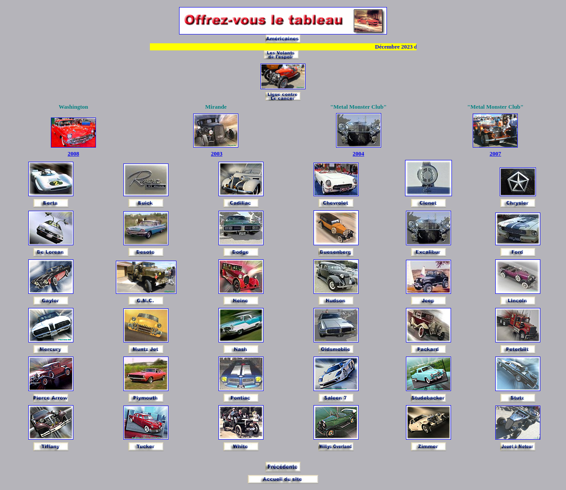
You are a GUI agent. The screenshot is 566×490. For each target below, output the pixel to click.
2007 (495, 150)
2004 (358, 150)
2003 (216, 150)
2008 (73, 150)
